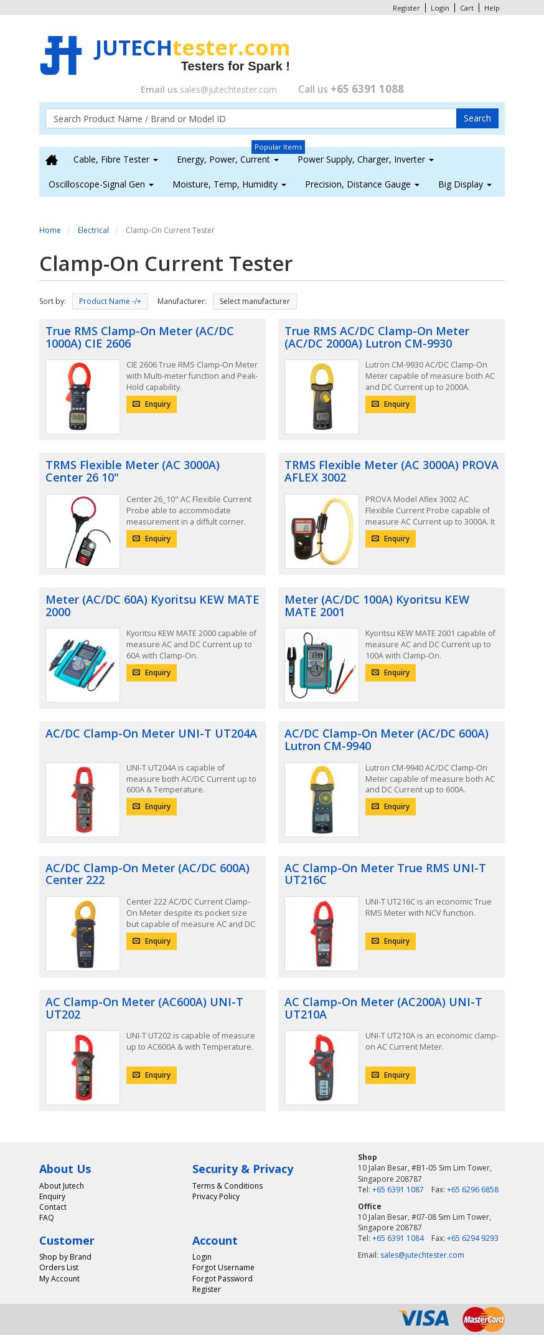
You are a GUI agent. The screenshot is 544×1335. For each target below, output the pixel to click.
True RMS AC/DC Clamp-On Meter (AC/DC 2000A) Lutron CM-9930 (376, 337)
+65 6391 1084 (398, 1238)
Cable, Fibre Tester (115, 159)
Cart (467, 7)
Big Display (465, 184)
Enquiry (152, 404)
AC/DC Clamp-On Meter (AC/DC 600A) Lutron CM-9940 (386, 739)
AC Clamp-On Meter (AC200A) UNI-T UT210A (383, 1008)
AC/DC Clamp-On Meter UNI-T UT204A (151, 733)
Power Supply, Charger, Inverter (366, 159)
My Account (59, 1278)
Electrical (93, 230)
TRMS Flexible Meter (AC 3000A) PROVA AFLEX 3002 (391, 471)
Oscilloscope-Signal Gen (101, 184)
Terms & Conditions (227, 1186)
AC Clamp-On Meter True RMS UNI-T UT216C (385, 874)
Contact (53, 1207)
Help (492, 7)
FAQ (46, 1217)
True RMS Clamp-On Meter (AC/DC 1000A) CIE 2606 (139, 337)
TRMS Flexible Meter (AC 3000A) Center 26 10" (132, 471)
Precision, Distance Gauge (362, 184)
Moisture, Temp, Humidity (229, 184)
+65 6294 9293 (473, 1238)
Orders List (58, 1267)
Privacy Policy (216, 1196)
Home (50, 230)
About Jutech (61, 1186)
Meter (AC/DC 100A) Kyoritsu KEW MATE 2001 (376, 605)
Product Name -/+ (110, 301)
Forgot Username (223, 1267)
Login (440, 7)
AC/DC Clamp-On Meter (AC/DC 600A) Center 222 (147, 874)
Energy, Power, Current (228, 159)
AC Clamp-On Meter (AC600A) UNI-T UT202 (144, 1008)
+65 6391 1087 (398, 1189)
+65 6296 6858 (473, 1189)
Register (406, 7)
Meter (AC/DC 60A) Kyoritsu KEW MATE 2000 (152, 605)
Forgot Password (222, 1278)
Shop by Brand (65, 1257)
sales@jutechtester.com (228, 89)
